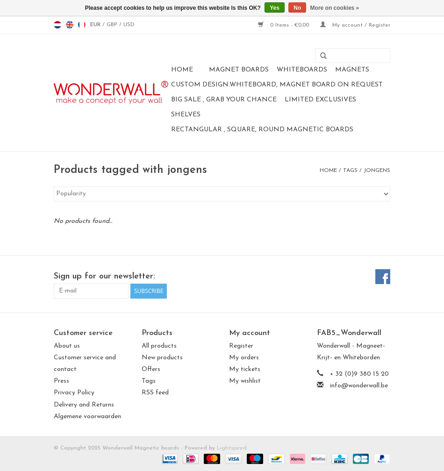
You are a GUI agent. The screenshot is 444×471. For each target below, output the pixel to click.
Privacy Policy (74, 392)
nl (57, 25)
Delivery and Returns (84, 404)
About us (67, 346)
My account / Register (355, 25)
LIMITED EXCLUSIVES (320, 99)
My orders (244, 357)
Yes (274, 8)
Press (61, 381)
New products (162, 357)
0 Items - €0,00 (284, 25)
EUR (96, 25)
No (297, 8)
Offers (151, 369)
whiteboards (302, 69)
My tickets (244, 369)
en (69, 25)
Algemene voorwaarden (87, 416)
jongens (377, 170)
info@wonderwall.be (359, 385)
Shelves (186, 114)
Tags (350, 170)
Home (182, 69)
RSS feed (155, 392)
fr (82, 25)
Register (241, 346)
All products (159, 346)
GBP (113, 25)
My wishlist (245, 381)
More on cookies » (334, 8)
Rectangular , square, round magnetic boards (262, 129)
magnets (352, 69)
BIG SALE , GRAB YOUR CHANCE (224, 99)
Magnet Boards (239, 69)
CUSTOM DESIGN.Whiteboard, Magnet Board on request (277, 84)
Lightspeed (232, 448)
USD (129, 25)
